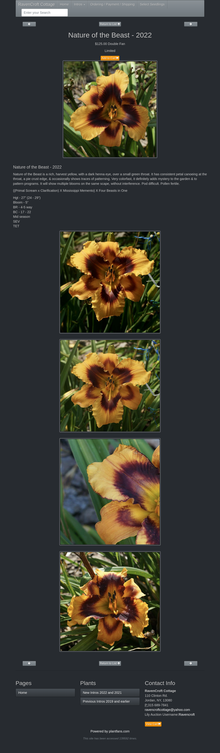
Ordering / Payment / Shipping (112, 4)
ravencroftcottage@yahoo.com (167, 710)
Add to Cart (110, 58)
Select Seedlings (152, 4)
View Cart (153, 724)
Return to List (110, 24)
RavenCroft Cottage (36, 4)
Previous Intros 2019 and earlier (106, 701)
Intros (79, 4)
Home (64, 4)
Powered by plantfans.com (110, 731)
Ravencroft (187, 714)
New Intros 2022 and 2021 (102, 692)
